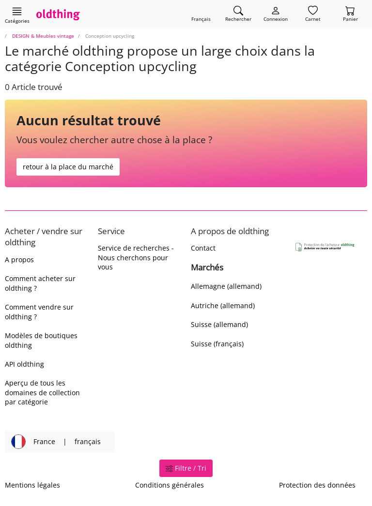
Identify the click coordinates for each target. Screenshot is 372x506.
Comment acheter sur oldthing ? (40, 283)
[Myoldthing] (276, 14)
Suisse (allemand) (219, 324)
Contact (203, 248)
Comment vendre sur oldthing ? (39, 311)
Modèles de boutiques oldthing (41, 340)
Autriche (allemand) (223, 305)
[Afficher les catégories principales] (17, 15)
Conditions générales (169, 485)
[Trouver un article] (238, 14)
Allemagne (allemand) (226, 286)
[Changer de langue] (201, 14)
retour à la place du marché (68, 166)
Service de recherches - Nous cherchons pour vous (136, 257)
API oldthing (24, 364)
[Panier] (350, 14)
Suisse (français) (217, 343)
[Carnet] (313, 14)
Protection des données (317, 485)
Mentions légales (32, 485)
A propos (19, 259)
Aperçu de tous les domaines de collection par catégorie (42, 392)
